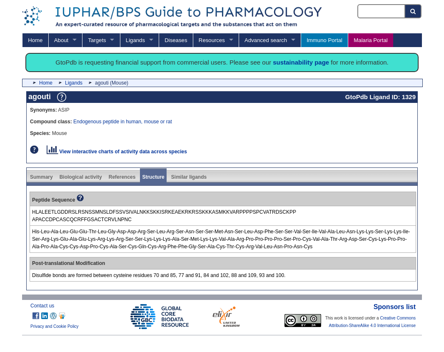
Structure (153, 177)
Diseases (176, 40)
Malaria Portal (370, 40)
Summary (41, 177)
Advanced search (265, 40)
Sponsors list (395, 306)
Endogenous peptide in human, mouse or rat (122, 122)
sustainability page (301, 62)
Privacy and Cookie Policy (54, 326)
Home (35, 40)
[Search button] (413, 11)
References (122, 177)
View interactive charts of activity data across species (117, 152)
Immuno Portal (324, 40)
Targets (97, 40)
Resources (212, 40)
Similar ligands (189, 177)
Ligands (135, 40)
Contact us (42, 306)
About (61, 40)
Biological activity (81, 177)
